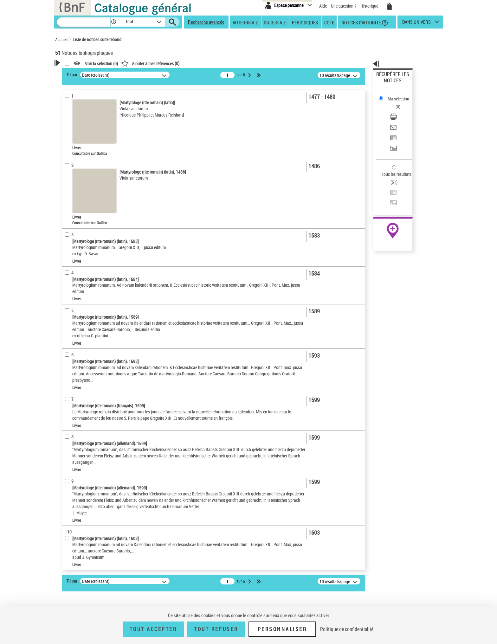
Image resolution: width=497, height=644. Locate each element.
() (232, 63)
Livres (70, 167)
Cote (329, 22)
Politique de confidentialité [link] (346, 629)
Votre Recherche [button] (81, 73)
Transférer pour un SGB (397, 118)
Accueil (61, 39)
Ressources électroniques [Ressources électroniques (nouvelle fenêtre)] (389, 201)
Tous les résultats (392, 135)
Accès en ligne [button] (75, 121)
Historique (369, 6)
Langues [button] (69, 208)
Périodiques (305, 22)
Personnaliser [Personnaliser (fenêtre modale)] (282, 629)
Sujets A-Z (275, 22)
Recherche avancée (206, 22)
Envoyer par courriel (395, 103)
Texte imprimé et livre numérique (92, 142)
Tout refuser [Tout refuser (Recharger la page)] (216, 629)
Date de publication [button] (80, 219)
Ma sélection (388, 84)
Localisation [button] (73, 177)
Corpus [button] (68, 251)
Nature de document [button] (81, 132)
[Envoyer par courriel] (401, 103)
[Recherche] (83, 22)
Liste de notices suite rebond (97, 39)
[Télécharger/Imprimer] (401, 95)
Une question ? (343, 6)
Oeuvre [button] (68, 187)
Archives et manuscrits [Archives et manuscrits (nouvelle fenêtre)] (387, 194)
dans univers (416, 23)
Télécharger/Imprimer (396, 95)
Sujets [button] (67, 229)
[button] (113, 22)
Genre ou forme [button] (76, 240)
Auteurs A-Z (245, 22)
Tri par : (154, 75)
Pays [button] (66, 261)
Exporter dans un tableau (399, 110)
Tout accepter (153, 629)
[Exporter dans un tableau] (401, 110)
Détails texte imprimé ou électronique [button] (85, 154)
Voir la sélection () (182, 64)
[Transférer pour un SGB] (401, 118)
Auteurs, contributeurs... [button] (85, 198)
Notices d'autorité (360, 22)
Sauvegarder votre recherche (95, 98)
